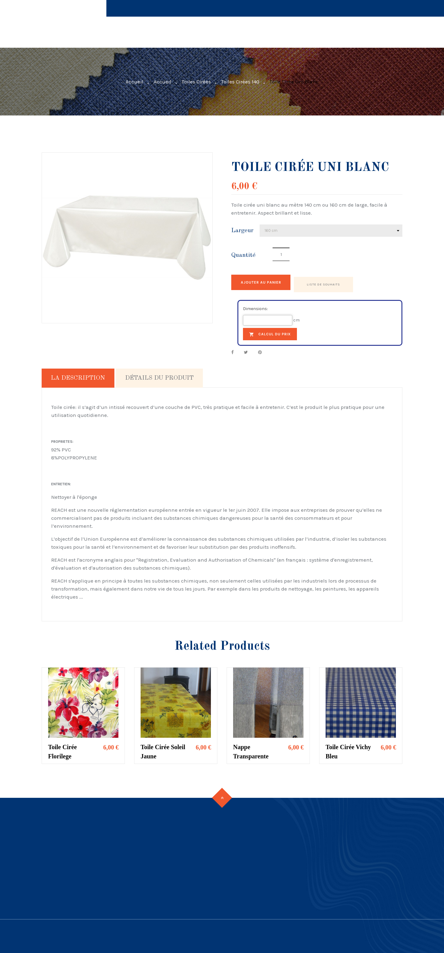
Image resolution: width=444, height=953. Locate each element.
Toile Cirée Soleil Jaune (163, 749)
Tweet (246, 350)
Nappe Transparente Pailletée (251, 750)
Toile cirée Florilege (62, 749)
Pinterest (260, 350)
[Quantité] (281, 254)
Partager (232, 350)
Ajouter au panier (269, 282)
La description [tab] (78, 376)
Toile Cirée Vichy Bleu (348, 749)
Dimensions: (255, 306)
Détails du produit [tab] (159, 376)
